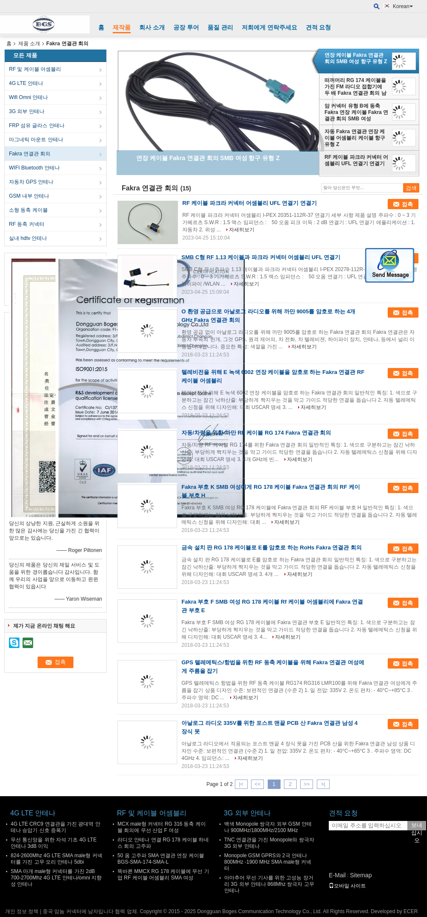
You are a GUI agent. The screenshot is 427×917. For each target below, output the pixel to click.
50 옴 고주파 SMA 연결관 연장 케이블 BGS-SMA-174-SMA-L (160, 859)
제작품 (122, 27)
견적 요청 (318, 27)
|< (241, 784)
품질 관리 (220, 27)
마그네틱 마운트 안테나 (36, 140)
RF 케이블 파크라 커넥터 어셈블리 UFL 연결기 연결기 (356, 160)
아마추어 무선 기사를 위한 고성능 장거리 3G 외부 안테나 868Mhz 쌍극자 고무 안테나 (269, 884)
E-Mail (337, 875)
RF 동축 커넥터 (26, 224)
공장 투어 (186, 27)
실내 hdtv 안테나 (28, 238)
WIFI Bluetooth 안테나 (34, 168)
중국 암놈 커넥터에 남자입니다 (78, 911)
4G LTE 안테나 (26, 83)
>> (307, 784)
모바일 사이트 (347, 886)
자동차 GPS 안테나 (31, 182)
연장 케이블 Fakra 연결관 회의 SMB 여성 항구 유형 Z (356, 58)
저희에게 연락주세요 (269, 27)
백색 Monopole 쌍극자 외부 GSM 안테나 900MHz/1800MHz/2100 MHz (268, 827)
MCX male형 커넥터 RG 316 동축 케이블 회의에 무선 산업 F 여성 (161, 827)
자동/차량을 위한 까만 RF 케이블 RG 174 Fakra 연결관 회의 (256, 432)
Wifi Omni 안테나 (28, 97)
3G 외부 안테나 (26, 111)
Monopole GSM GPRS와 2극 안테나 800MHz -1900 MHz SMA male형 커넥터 (267, 862)
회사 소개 (152, 27)
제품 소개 (29, 44)
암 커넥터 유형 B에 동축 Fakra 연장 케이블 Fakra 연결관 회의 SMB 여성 (356, 112)
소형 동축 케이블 (28, 210)
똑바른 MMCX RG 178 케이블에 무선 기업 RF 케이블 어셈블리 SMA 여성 (163, 874)
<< (257, 784)
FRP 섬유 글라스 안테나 (36, 125)
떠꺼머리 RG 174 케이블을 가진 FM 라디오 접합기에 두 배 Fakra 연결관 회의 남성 (355, 86)
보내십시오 (416, 826)
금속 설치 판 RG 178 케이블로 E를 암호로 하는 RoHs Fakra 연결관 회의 (271, 547)
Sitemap (360, 875)
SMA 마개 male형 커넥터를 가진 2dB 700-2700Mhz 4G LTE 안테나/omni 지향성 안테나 (56, 877)
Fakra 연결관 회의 (29, 154)
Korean (403, 6)
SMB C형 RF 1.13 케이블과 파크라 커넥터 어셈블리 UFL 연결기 (260, 257)
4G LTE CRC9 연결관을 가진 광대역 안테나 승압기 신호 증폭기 (55, 827)
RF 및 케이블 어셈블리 (35, 69)
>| (323, 784)
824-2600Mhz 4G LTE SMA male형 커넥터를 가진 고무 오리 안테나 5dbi (56, 859)
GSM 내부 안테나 (29, 196)
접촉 (407, 204)
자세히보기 (241, 230)
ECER (411, 911)
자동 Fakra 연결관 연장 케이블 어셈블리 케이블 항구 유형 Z (355, 137)
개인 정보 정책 (22, 911)
